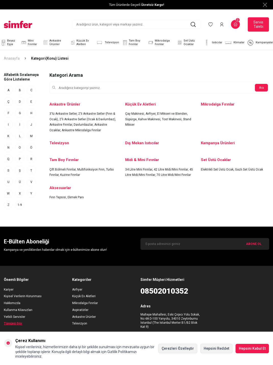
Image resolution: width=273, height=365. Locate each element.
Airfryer (77, 289)
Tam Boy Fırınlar (131, 42)
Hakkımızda (12, 303)
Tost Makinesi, (172, 119)
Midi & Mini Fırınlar (142, 160)
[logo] (18, 24)
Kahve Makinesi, (150, 119)
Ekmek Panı (76, 197)
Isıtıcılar (212, 42)
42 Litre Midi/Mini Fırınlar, (171, 169)
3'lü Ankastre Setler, (63, 113)
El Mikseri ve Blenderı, (172, 113)
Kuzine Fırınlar (70, 175)
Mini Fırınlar (29, 42)
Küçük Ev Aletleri (79, 42)
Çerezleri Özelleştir (178, 348)
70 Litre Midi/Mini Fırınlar (174, 175)
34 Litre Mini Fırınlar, (139, 169)
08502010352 (164, 290)
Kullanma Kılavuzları (18, 310)
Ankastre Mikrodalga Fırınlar (81, 130)
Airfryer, (151, 113)
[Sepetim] (235, 24)
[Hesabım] (221, 24)
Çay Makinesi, (135, 113)
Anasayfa (12, 58)
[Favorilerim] (211, 24)
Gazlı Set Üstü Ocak (249, 169)
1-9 (20, 205)
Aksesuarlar (60, 188)
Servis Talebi (258, 24)
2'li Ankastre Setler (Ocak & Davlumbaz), (87, 119)
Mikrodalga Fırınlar (159, 42)
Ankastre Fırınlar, (61, 124)
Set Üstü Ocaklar (186, 42)
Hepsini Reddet (216, 348)
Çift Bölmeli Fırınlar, (63, 169)
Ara (261, 87)
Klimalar (234, 42)
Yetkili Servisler (14, 317)
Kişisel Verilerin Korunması (23, 296)
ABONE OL (254, 244)
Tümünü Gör (13, 323)
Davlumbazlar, (84, 124)
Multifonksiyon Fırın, (91, 169)
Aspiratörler (80, 310)
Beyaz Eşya (7, 42)
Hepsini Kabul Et (252, 348)
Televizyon (107, 42)
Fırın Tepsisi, (58, 197)
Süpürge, (131, 119)
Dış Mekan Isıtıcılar (142, 143)
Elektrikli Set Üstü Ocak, (218, 169)
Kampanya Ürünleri (218, 143)
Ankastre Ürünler (51, 42)
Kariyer (9, 289)
